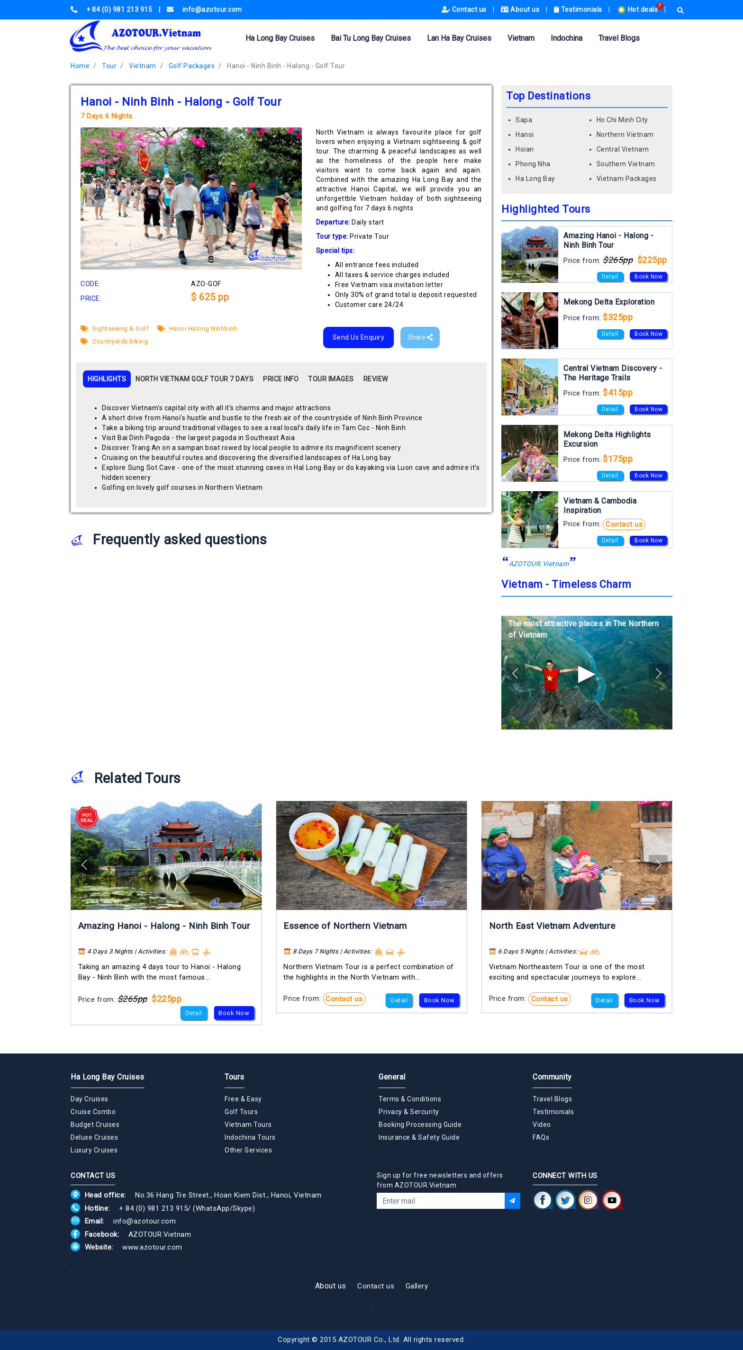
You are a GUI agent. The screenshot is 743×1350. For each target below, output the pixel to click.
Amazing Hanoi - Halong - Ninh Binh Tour (164, 925)
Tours (235, 1076)
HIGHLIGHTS (107, 379)
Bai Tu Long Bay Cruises (371, 38)
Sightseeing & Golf (114, 328)
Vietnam (521, 38)
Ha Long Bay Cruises (280, 38)
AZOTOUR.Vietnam (539, 563)
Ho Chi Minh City (622, 120)
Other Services (248, 1150)
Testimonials (579, 9)
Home (80, 66)
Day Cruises (90, 1099)
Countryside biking (114, 341)
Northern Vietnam (625, 134)
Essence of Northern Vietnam (345, 925)
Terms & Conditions (410, 1099)
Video (542, 1124)
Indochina (566, 38)
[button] (287, 197)
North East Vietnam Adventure (552, 925)
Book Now (648, 276)
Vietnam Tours (248, 1124)
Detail (610, 276)
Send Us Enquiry (359, 337)
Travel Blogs (619, 38)
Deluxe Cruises (94, 1137)
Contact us (465, 9)
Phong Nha (533, 164)
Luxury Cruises (94, 1150)
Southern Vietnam (626, 164)
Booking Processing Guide (420, 1124)
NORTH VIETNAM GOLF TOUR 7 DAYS (195, 379)
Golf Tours (241, 1112)
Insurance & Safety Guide (419, 1137)
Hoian (525, 149)
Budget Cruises (95, 1124)
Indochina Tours (250, 1137)
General (392, 1076)
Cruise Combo (93, 1112)
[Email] (441, 1201)
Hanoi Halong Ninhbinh (197, 328)
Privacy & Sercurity (409, 1112)
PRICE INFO (281, 379)
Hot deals (638, 9)
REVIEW (375, 379)
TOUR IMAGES (331, 379)
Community (552, 1076)
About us (521, 9)
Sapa (524, 120)
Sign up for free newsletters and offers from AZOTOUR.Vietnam (440, 1180)
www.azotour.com (152, 1247)
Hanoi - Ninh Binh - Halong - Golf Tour (286, 66)
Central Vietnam (623, 149)
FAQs (541, 1137)
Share (420, 337)
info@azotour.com (144, 1221)
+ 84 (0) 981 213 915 (153, 1208)
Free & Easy (243, 1099)
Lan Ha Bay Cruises (459, 38)
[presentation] (449, 1234)
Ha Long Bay (535, 178)
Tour (109, 66)
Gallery (417, 1286)
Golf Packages (192, 66)
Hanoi (525, 134)
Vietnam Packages (627, 178)
